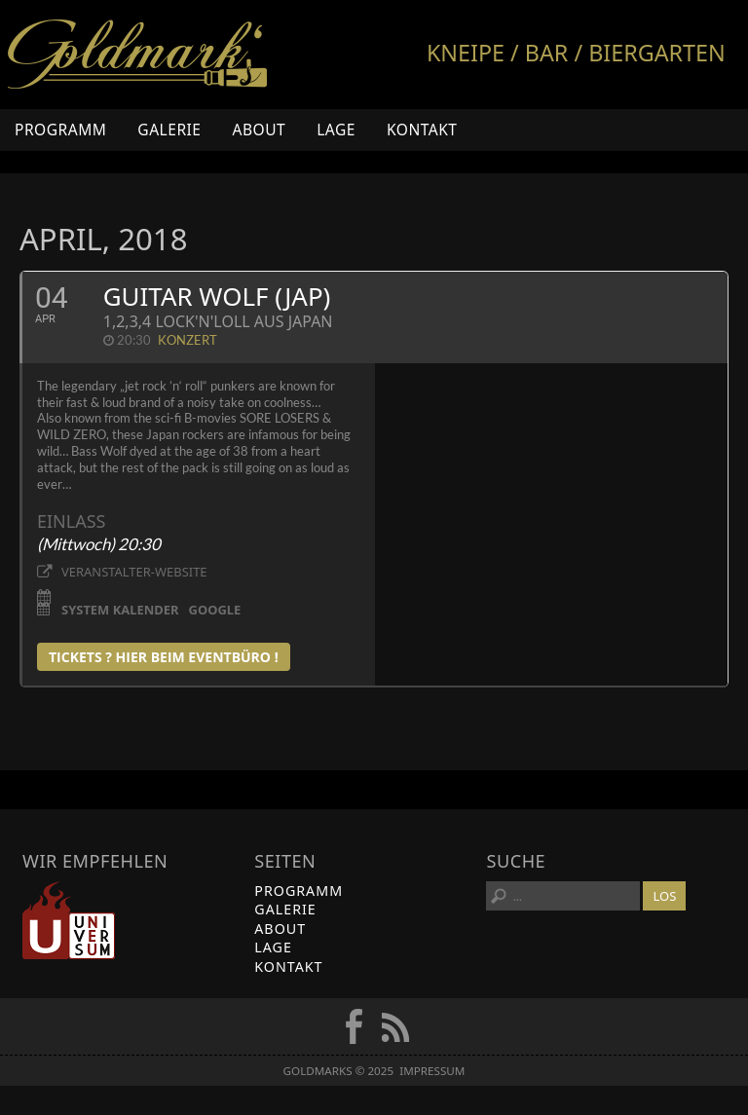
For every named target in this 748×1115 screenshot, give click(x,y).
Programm (60, 129)
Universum (68, 920)
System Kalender (120, 608)
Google (215, 608)
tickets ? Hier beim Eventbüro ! (164, 657)
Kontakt (422, 129)
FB (353, 1026)
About (258, 129)
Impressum (432, 1070)
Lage (336, 129)
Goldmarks (137, 54)
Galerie (169, 129)
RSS (395, 1026)
